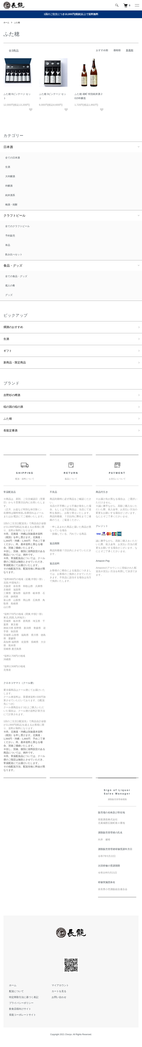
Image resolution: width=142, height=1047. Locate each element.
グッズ (9, 294)
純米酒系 (10, 195)
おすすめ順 (102, 50)
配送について (14, 996)
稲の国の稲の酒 (14, 410)
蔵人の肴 (10, 285)
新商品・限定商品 (16, 365)
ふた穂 (18, 22)
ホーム (6, 22)
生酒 (7, 166)
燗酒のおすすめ (14, 327)
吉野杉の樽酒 (12, 398)
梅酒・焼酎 (11, 204)
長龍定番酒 (11, 435)
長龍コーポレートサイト (20, 1020)
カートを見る (57, 996)
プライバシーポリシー (19, 1008)
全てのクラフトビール (17, 226)
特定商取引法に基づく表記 (21, 1002)
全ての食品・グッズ (16, 276)
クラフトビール (14, 215)
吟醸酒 (9, 185)
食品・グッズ (12, 265)
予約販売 (10, 235)
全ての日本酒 (12, 157)
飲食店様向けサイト (18, 1014)
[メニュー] (137, 5)
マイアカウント (58, 990)
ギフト (8, 352)
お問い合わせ (57, 1002)
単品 (7, 245)
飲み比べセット (13, 254)
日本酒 (8, 147)
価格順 (117, 50)
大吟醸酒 (10, 176)
